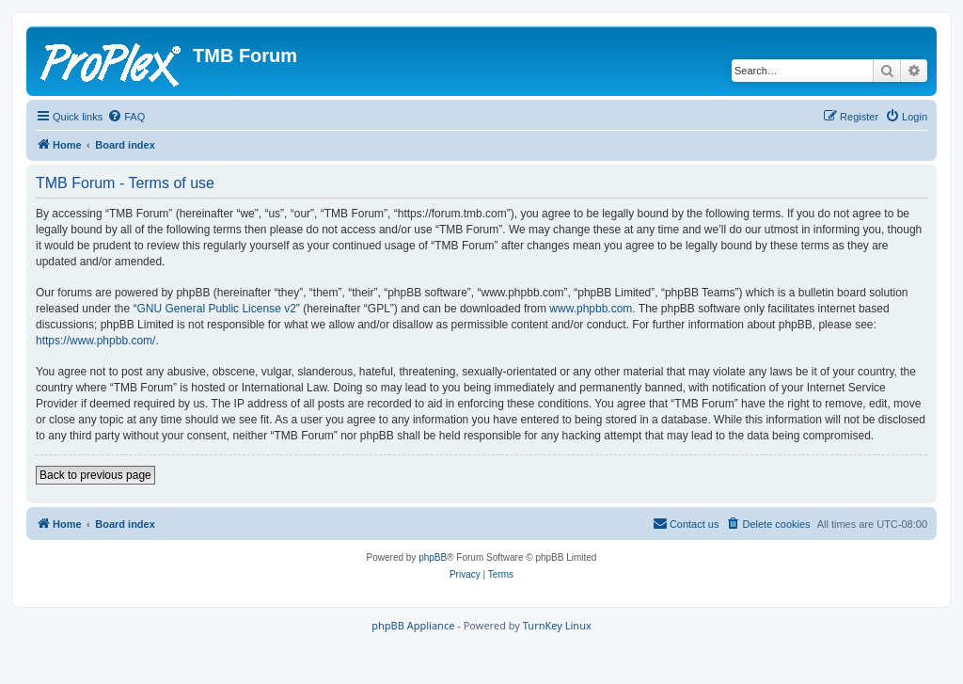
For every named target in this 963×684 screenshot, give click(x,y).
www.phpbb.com (590, 308)
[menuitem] (126, 116)
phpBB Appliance (412, 625)
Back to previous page (95, 475)
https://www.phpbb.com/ (95, 340)
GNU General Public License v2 (215, 308)
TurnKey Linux (557, 625)
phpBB (432, 557)
